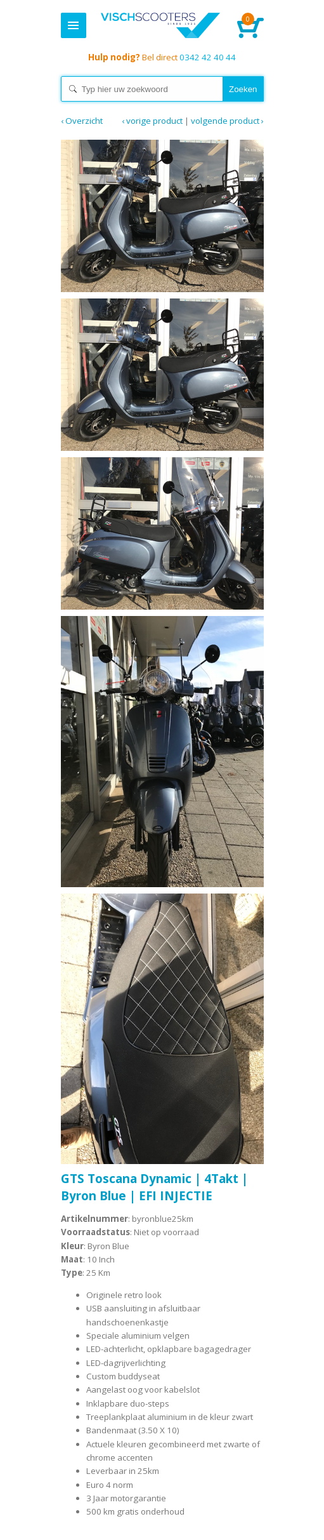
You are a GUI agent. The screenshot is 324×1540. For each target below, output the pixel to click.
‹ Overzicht (82, 120)
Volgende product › (227, 120)
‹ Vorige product (152, 120)
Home (161, 25)
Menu (73, 25)
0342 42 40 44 (162, 57)
